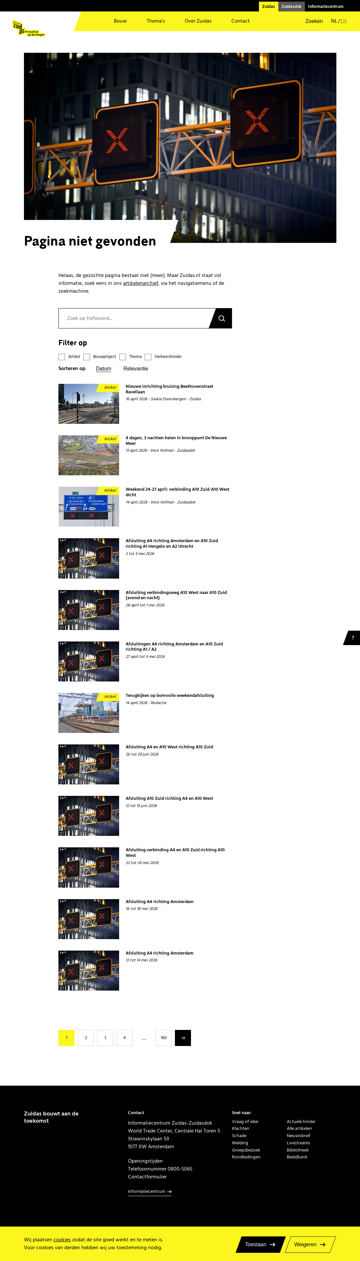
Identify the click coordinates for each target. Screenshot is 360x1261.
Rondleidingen (246, 1157)
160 (164, 1038)
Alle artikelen (299, 1128)
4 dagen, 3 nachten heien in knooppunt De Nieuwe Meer (176, 440)
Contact (240, 21)
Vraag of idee (245, 1121)
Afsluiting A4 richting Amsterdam (160, 902)
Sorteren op (72, 368)
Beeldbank (297, 1157)
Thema (135, 357)
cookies (62, 1239)
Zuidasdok (292, 7)
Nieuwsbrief (298, 1136)
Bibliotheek (298, 1150)
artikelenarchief (140, 283)
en (344, 21)
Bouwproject (104, 357)
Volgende (183, 1038)
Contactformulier (147, 1176)
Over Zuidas (198, 21)
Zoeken (220, 318)
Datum (103, 368)
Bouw (120, 21)
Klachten (240, 1128)
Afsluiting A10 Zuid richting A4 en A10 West (169, 798)
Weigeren (305, 1244)
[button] (310, 21)
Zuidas (268, 7)
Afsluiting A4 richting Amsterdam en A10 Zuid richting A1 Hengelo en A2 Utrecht (172, 543)
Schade (239, 1136)
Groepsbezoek (246, 1150)
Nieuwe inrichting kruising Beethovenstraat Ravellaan (169, 389)
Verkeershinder (168, 357)
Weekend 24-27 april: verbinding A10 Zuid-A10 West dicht (177, 492)
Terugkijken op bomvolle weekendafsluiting (170, 696)
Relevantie (135, 368)
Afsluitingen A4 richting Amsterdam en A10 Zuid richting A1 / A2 (174, 646)
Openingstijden (145, 1161)
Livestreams (298, 1143)
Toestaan (255, 1244)
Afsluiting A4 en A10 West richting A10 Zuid (169, 747)
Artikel (74, 357)
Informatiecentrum (326, 7)
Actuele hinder (301, 1121)
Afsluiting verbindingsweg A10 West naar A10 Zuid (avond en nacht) (176, 595)
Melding (240, 1143)
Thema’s (156, 21)
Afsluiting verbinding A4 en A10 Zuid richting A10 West (175, 852)
